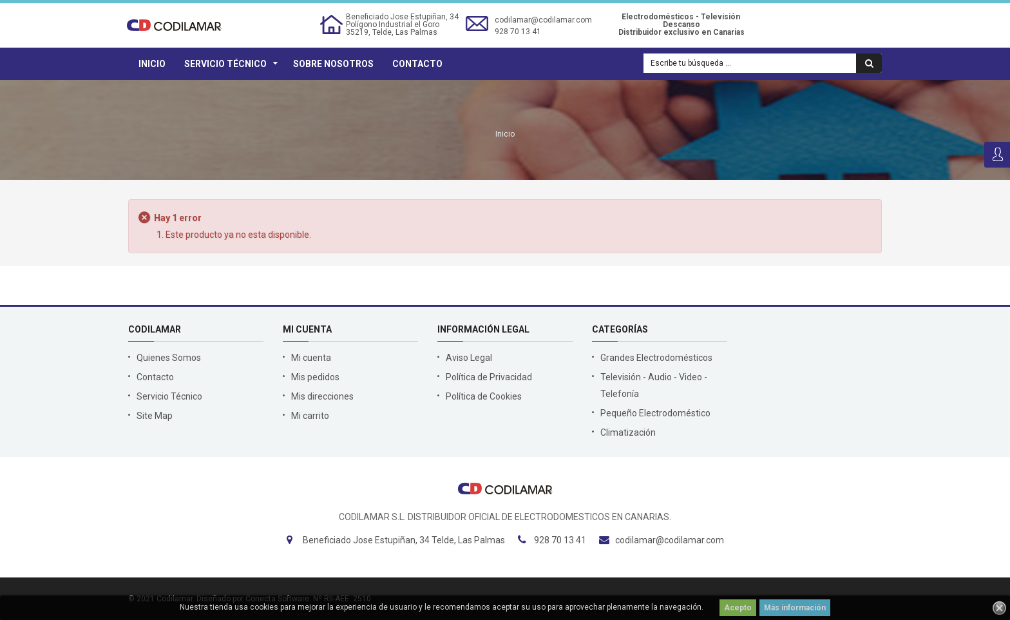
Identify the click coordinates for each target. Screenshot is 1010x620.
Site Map (155, 416)
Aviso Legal (469, 358)
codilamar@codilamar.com (543, 19)
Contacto (417, 64)
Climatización (628, 432)
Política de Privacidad (489, 377)
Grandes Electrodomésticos (656, 358)
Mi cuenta (311, 358)
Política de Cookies (484, 396)
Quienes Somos (169, 358)
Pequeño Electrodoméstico (655, 413)
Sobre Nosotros (333, 64)
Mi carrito (310, 416)
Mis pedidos (315, 377)
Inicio (152, 64)
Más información (795, 607)
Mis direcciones (322, 396)
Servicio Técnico (225, 64)
